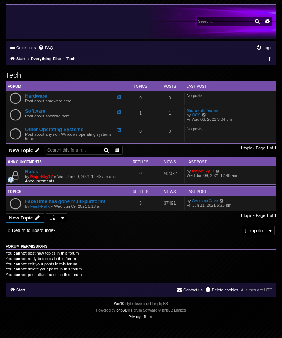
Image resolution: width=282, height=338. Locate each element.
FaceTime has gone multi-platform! (65, 201)
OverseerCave (205, 201)
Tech (13, 75)
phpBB (121, 310)
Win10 (119, 304)
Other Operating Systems (54, 129)
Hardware (36, 96)
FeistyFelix (40, 206)
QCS (196, 115)
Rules (31, 171)
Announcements (39, 181)
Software (35, 111)
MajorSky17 (41, 176)
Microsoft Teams (202, 110)
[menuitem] (45, 47)
